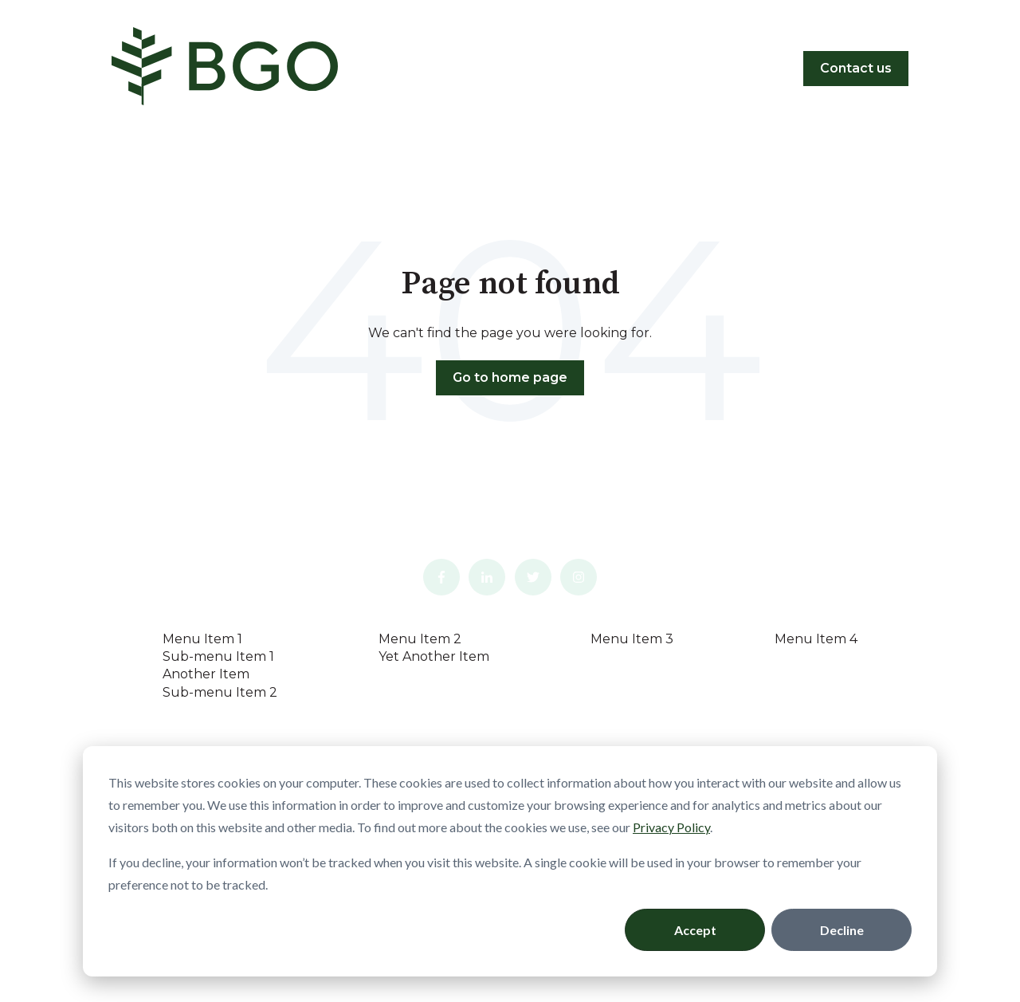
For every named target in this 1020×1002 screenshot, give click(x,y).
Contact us (856, 68)
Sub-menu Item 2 (220, 692)
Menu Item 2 (420, 638)
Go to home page (510, 377)
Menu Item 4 (816, 638)
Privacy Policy (671, 827)
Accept (695, 929)
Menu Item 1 (202, 638)
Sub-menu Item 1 (218, 656)
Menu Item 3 (631, 638)
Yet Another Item (434, 656)
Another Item (206, 674)
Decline (842, 929)
